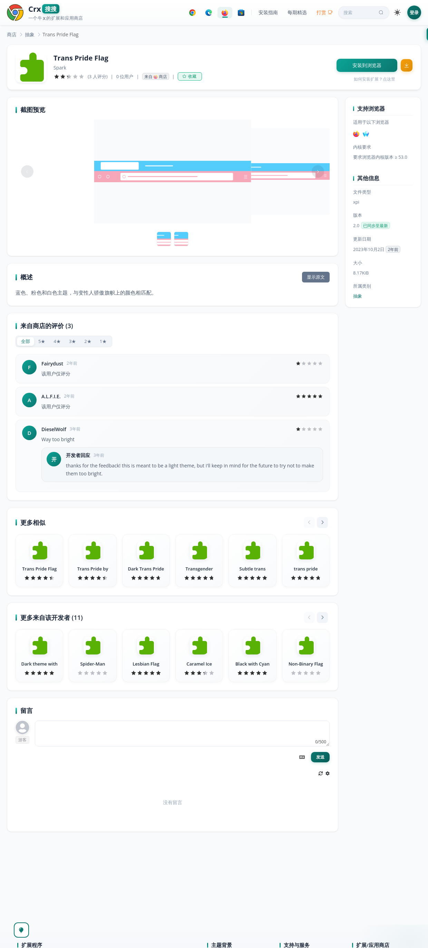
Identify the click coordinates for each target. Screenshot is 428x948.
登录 (414, 12)
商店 (12, 34)
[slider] (69, 76)
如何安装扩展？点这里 (374, 79)
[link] (12, 34)
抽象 (30, 34)
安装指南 (268, 12)
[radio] (25, 341)
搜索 (364, 12)
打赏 (325, 12)
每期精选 (297, 12)
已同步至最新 (375, 226)
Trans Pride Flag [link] (60, 34)
